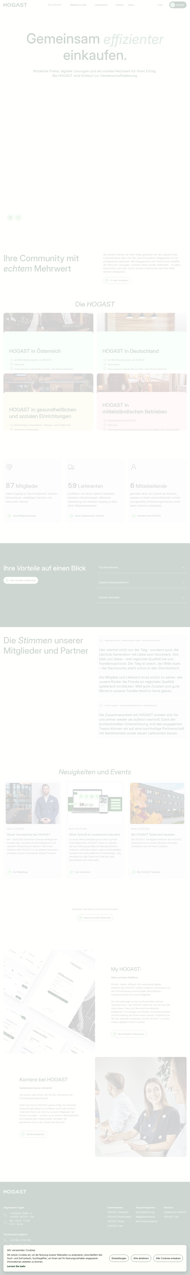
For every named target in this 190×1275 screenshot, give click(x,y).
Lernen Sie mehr (16, 1266)
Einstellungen (119, 1258)
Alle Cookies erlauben (168, 1258)
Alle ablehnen (141, 1258)
